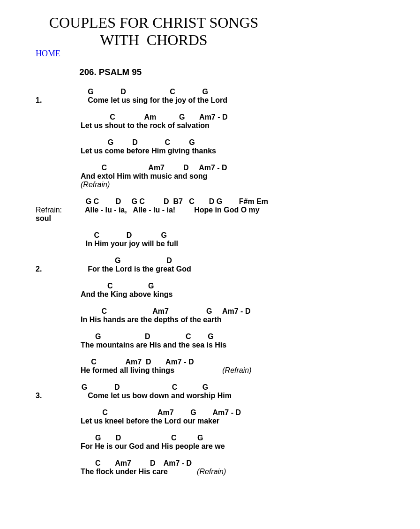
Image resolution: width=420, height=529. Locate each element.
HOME (48, 53)
